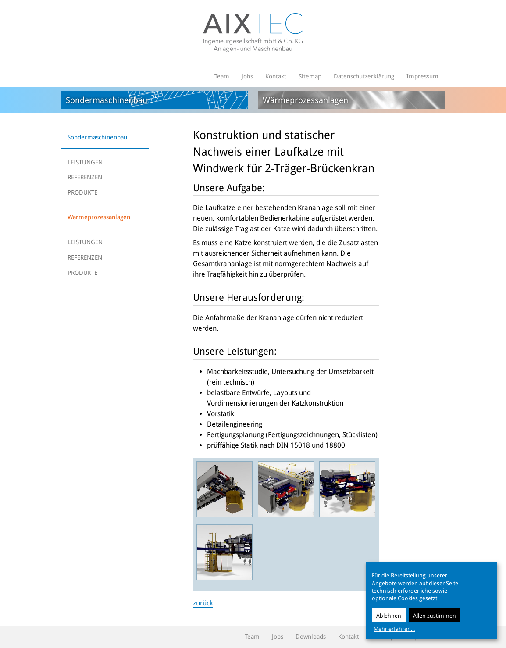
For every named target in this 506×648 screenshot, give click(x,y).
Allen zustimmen (434, 615)
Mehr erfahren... (394, 629)
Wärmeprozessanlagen (99, 217)
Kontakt (275, 76)
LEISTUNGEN (85, 162)
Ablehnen (388, 615)
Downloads (311, 636)
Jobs (247, 76)
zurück (203, 603)
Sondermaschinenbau (97, 137)
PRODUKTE (82, 192)
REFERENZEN (85, 177)
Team (221, 76)
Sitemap (310, 76)
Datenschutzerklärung (364, 76)
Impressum (422, 76)
